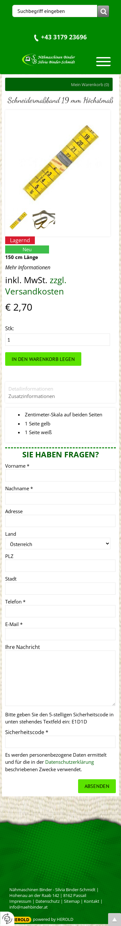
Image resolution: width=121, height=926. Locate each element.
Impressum (20, 901)
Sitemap (72, 901)
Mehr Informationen (27, 267)
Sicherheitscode (26, 732)
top (114, 919)
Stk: (9, 328)
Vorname (17, 466)
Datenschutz (47, 901)
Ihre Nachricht (22, 647)
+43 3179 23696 (64, 37)
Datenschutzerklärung (69, 762)
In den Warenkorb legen (43, 359)
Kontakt (91, 901)
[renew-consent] (7, 918)
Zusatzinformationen (31, 396)
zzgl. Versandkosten (35, 285)
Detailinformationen (30, 388)
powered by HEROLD (53, 919)
